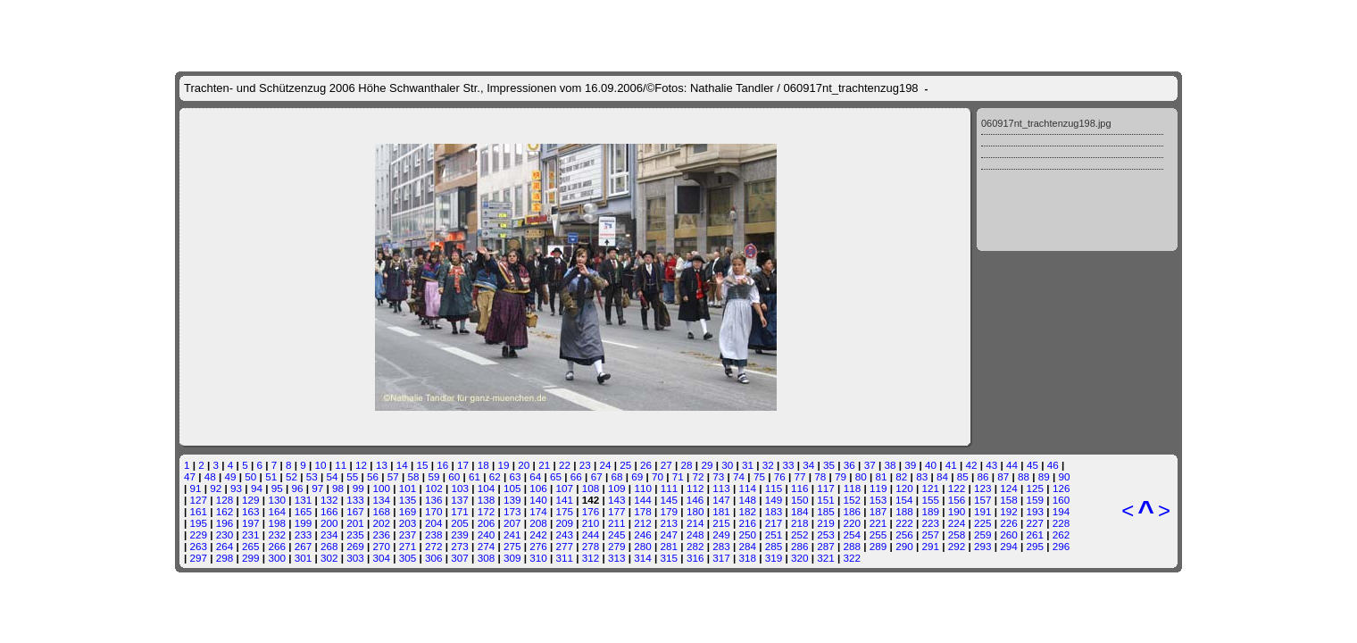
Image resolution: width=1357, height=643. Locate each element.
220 (853, 523)
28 (687, 465)
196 (225, 523)
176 (591, 511)
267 (303, 546)
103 (460, 488)
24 (605, 465)
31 (747, 465)
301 (303, 558)
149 (774, 499)
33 (789, 465)
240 (486, 534)
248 (695, 534)
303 (355, 558)
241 (512, 534)
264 (225, 546)
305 (408, 558)
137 (460, 499)
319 (774, 558)
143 (617, 499)
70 (657, 476)
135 (408, 499)
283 (721, 546)
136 (434, 499)
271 (408, 546)
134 (382, 499)
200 (329, 523)
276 (538, 546)
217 (774, 523)
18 (483, 465)
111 (669, 488)
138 (486, 499)
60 (454, 476)
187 (878, 511)
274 (486, 546)
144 (643, 499)
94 (256, 488)
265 (251, 546)
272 (434, 546)
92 (215, 488)
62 (495, 476)
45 (1032, 465)
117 (826, 488)
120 (904, 488)
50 (250, 476)
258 (957, 534)
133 (355, 499)
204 (434, 523)
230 (225, 534)
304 (382, 558)
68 (616, 476)
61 (474, 476)
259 (983, 534)
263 (199, 546)
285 (774, 546)
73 (718, 476)
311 (564, 558)
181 (721, 511)
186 (853, 511)
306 (434, 558)
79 (840, 476)
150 (800, 499)
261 (1036, 534)
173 (512, 511)
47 (190, 476)
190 (957, 511)
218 (800, 523)
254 (853, 534)
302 (329, 558)
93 (236, 488)
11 (340, 465)
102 (434, 488)
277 (564, 546)
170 (434, 511)
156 (957, 499)
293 (983, 546)
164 (277, 511)
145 (669, 499)
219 (826, 523)
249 (721, 534)
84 (942, 476)
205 (460, 523)
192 (1009, 511)
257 (930, 534)
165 (303, 511)
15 (422, 465)
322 (853, 558)
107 (565, 488)
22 (564, 465)
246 (643, 534)
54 (331, 476)
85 (963, 476)
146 (695, 499)
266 (277, 546)
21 (544, 465)
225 (983, 523)
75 (759, 476)
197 (251, 523)
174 (538, 511)
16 (442, 465)
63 (515, 476)
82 (901, 476)
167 (355, 511)
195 (199, 523)
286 (800, 546)
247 (669, 534)
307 (460, 558)
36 (849, 465)
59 (433, 476)
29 (706, 465)
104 (486, 488)
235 (355, 534)
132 (329, 499)
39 (910, 465)
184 (800, 511)
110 (643, 488)
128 (225, 499)
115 (774, 488)
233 (303, 534)
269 (355, 546)
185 (826, 511)
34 (808, 465)
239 (460, 534)
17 (463, 465)
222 (904, 523)
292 (957, 546)
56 (373, 476)
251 (774, 534)
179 (669, 511)
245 (617, 534)
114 (748, 488)
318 (747, 558)
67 (597, 476)
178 (643, 511)
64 (535, 476)
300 (277, 558)
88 (1023, 476)
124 (1009, 488)
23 (585, 465)
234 (329, 534)
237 (408, 534)
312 (591, 558)
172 (486, 511)
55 (352, 476)
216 (747, 523)
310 (538, 558)
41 (951, 465)
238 (434, 534)
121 (930, 488)
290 (904, 546)
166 (329, 511)
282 (695, 546)
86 (982, 476)
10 (321, 465)
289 (878, 546)
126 (1061, 488)
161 (199, 511)
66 (576, 476)
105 (512, 488)
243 (564, 534)
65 (556, 476)
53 (312, 476)
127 (199, 499)
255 (878, 534)
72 (698, 476)
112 (695, 488)
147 (721, 499)
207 (512, 523)
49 (231, 476)
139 (512, 499)
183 (774, 511)
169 (408, 511)
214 (695, 523)
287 (826, 546)
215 (721, 523)
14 (402, 465)
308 (486, 558)
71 (678, 476)
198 (277, 523)
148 (747, 499)
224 (957, 523)
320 (800, 558)
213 (669, 523)
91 (196, 488)
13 (381, 465)
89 (1044, 476)
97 (317, 488)
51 (271, 476)
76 (780, 476)
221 (878, 523)
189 (930, 511)
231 (251, 534)
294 (1009, 546)
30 (727, 465)
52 (291, 476)
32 (768, 465)
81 (881, 476)
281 (669, 546)
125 (1036, 488)
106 (538, 488)
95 (277, 488)
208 (538, 523)
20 (523, 465)
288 (853, 546)
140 (538, 499)
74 (739, 476)
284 (747, 546)
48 (210, 476)
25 (625, 465)
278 (591, 546)
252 (800, 534)
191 (983, 511)
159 (1036, 499)
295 (1036, 546)
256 (904, 534)
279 (617, 546)
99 (358, 488)
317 (721, 558)
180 (695, 511)
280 (643, 546)
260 (1009, 534)
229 (199, 534)
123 (983, 488)
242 (538, 534)
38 (889, 465)
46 (1053, 465)
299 (251, 558)
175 (564, 511)
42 (972, 465)
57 (393, 476)
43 (991, 465)
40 (931, 465)
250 (747, 534)
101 (408, 488)
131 (303, 499)
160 (1061, 499)
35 (829, 465)
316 (695, 558)
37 (870, 465)
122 (957, 488)
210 (591, 523)
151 (826, 499)
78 (820, 476)
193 (1036, 511)
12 (361, 465)
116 (800, 488)
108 (591, 488)
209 (564, 523)
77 (799, 476)
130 (277, 499)
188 (904, 511)
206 (486, 523)
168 (382, 511)
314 (643, 558)
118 (853, 488)
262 (1061, 534)
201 (355, 523)
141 (564, 499)
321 (826, 558)
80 (861, 476)
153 (878, 499)
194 (1061, 511)
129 (251, 499)
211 (617, 523)
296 (1061, 546)
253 (826, 534)
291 (930, 546)
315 (669, 558)
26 (646, 465)
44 (1012, 465)
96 (297, 488)
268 (329, 546)
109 (617, 488)
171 (460, 511)
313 (617, 558)
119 (878, 488)
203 (408, 523)
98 (338, 488)
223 (930, 523)
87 (1003, 476)
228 (1061, 523)
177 (617, 511)
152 (853, 499)
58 (414, 476)
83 (922, 476)
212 (643, 523)
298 (225, 558)
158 (1009, 499)
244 (591, 534)
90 (1064, 476)
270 (382, 546)
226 (1009, 523)
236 (382, 534)
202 (382, 523)
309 (512, 558)
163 (251, 511)
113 (721, 488)
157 (983, 499)
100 (382, 488)
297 (199, 558)
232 (277, 534)
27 (666, 465)
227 (1036, 523)
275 (512, 546)
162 (225, 511)
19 (504, 465)
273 (460, 546)
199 (303, 523)
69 (637, 476)
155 (930, 499)
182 (747, 511)
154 (904, 499)
